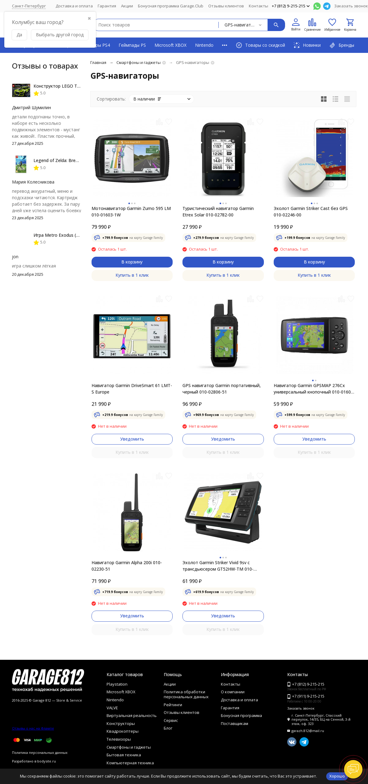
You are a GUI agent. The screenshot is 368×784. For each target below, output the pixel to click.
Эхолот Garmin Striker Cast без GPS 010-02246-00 (311, 211)
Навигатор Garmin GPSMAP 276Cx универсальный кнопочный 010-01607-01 (314, 388)
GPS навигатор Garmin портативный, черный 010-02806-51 (221, 388)
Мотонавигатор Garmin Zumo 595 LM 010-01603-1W (131, 211)
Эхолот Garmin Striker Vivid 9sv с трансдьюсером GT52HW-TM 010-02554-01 (217, 566)
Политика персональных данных (40, 752)
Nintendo (204, 45)
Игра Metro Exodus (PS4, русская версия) (76, 235)
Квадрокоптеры (123, 731)
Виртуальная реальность (132, 715)
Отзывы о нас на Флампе (33, 728)
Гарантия (107, 6)
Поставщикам (234, 723)
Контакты (258, 6)
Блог (168, 728)
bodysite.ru (46, 761)
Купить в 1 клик (132, 275)
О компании (233, 692)
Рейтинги (173, 704)
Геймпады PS (132, 45)
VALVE (112, 708)
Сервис (171, 720)
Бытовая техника (124, 755)
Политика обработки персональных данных (186, 694)
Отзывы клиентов (226, 6)
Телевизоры (119, 739)
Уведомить (132, 439)
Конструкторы (121, 723)
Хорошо (337, 776)
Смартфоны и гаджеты (138, 62)
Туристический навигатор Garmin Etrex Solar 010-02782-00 (218, 211)
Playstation (117, 684)
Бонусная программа (241, 715)
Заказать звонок (351, 6)
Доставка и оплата (74, 6)
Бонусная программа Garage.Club (170, 6)
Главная (98, 62)
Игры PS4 (100, 45)
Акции (127, 6)
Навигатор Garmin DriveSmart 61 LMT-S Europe (132, 388)
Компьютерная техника (130, 763)
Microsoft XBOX (170, 45)
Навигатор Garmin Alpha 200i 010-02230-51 (127, 566)
